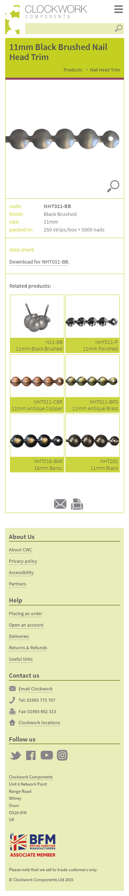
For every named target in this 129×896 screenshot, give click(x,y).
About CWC (20, 549)
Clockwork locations (39, 722)
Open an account (26, 624)
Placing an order (25, 613)
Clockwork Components (31, 777)
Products (73, 69)
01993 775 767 (41, 700)
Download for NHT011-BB (38, 261)
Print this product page (77, 504)
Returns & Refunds (28, 647)
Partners (17, 583)
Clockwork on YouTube (46, 755)
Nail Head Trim (105, 69)
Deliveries (19, 636)
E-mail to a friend (60, 504)
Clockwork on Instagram (62, 755)
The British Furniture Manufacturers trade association (33, 844)
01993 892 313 (42, 711)
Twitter (15, 755)
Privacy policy (23, 561)
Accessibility (21, 572)
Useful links (21, 659)
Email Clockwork (36, 688)
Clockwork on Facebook (30, 755)
